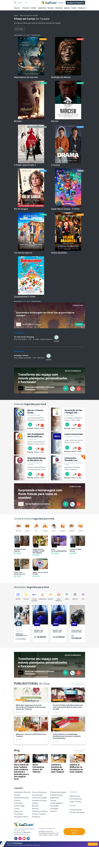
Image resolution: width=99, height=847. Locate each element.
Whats (79, 324)
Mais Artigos (79, 751)
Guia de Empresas (39, 792)
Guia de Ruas (37, 795)
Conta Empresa (76, 809)
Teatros (53, 800)
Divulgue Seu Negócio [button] (75, 3)
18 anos (80, 39)
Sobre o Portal (75, 801)
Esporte (50, 596)
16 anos (80, 127)
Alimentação (42, 596)
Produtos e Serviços (40, 811)
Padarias (45, 527)
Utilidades (54, 808)
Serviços (75, 596)
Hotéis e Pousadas (34, 596)
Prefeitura (36, 816)
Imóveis (18, 596)
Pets (83, 596)
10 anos (80, 83)
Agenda (67, 8)
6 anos (80, 171)
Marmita (18, 527)
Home (16, 15)
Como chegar (19, 806)
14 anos (43, 39)
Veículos (26, 596)
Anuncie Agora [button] (74, 831)
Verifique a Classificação (37, 127)
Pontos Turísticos (39, 814)
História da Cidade (39, 797)
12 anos (43, 83)
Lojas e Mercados (58, 596)
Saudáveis (71, 527)
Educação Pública (21, 816)
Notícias (50, 8)
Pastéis (80, 527)
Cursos (17, 808)
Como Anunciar (76, 799)
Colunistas (59, 8)
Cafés (53, 527)
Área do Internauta (77, 812)
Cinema (74, 8)
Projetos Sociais (56, 795)
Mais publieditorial (78, 684)
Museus (35, 806)
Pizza (36, 527)
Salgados (62, 527)
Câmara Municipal (21, 797)
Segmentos (42, 8)
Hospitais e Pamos (39, 800)
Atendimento (75, 796)
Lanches (27, 527)
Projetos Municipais (58, 792)
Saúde (67, 596)
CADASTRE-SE (92, 844)
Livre (44, 258)
